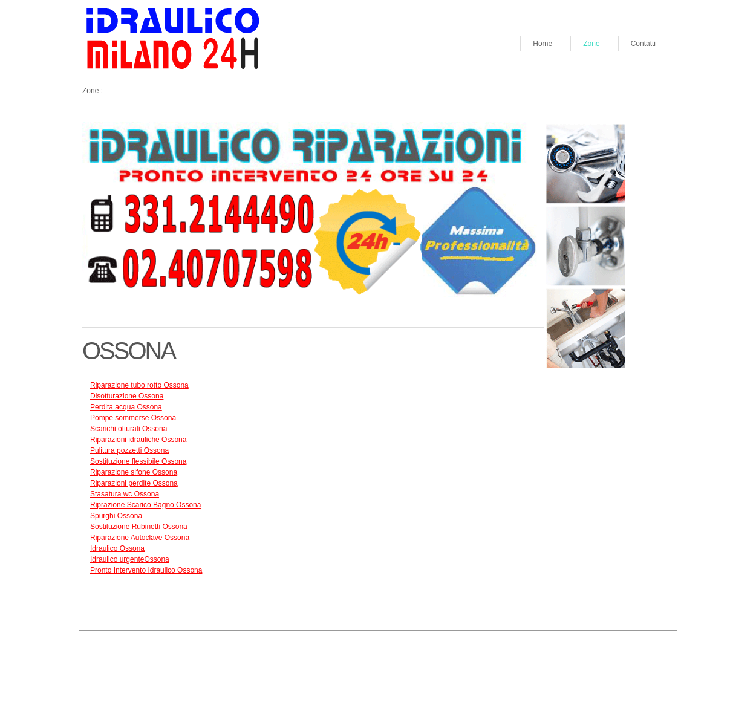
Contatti (643, 43)
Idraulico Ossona (117, 548)
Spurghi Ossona (116, 516)
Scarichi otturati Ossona (128, 428)
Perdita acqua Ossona (126, 407)
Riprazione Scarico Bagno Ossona (145, 505)
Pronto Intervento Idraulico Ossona (146, 570)
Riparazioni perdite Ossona (134, 483)
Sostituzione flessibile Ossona (138, 461)
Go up (175, 648)
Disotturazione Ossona (126, 396)
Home (542, 43)
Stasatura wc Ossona (124, 494)
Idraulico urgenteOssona (129, 559)
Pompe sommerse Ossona (133, 418)
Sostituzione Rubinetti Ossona (138, 526)
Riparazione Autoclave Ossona (139, 537)
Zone (591, 43)
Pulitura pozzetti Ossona (129, 450)
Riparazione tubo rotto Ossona (139, 385)
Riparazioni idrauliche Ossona (138, 439)
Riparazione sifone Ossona (133, 472)
